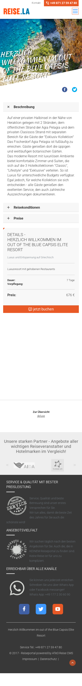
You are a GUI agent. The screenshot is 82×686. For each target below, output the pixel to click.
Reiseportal (28, 653)
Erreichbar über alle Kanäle (31, 569)
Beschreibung (24, 107)
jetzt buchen (41, 309)
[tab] (41, 106)
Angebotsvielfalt (22, 530)
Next (75, 467)
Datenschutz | (50, 659)
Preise (18, 218)
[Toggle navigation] (75, 11)
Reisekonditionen (27, 207)
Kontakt (36, 2)
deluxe (41, 415)
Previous (7, 467)
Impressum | (31, 659)
